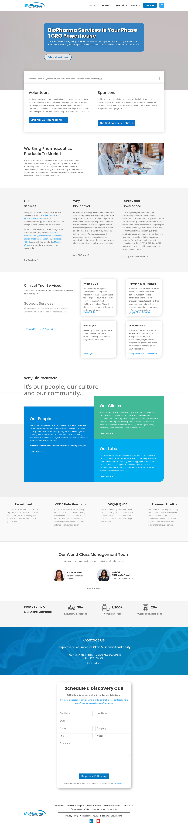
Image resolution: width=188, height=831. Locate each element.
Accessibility (85, 815)
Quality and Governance (133, 256)
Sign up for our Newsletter (105, 809)
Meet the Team (94, 588)
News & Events (94, 805)
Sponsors (106, 92)
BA (54, 215)
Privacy (68, 815)
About (93, 5)
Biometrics (57, 239)
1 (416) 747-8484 (96, 657)
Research (121, 5)
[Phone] (75, 728)
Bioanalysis (57, 235)
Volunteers (39, 92)
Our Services (30, 260)
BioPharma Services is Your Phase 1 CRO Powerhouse (92, 32)
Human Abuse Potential (34, 218)
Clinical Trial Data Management (37, 239)
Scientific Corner (112, 805)
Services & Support (75, 805)
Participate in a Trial (80, 809)
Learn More (35, 451)
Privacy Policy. (119, 783)
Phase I (46, 215)
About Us (59, 805)
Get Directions (94, 663)
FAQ (76, 815)
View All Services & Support (39, 329)
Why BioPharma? (81, 255)
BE (51, 215)
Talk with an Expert (58, 57)
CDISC (27, 242)
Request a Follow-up (94, 776)
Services (107, 5)
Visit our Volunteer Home (47, 120)
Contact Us (136, 5)
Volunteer (150, 5)
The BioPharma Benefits (115, 123)
